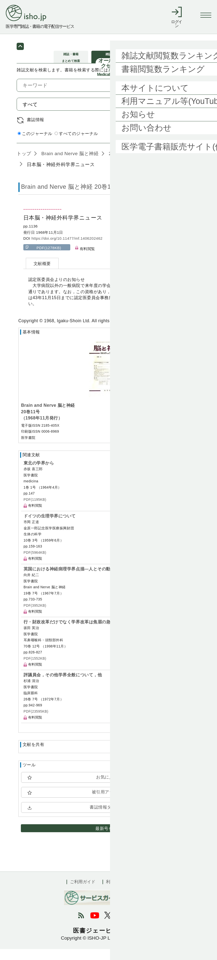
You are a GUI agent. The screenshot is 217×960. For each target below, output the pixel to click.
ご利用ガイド (82, 892)
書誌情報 (35, 130)
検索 (186, 115)
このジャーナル (35, 144)
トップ (24, 164)
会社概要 (142, 892)
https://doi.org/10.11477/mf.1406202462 (67, 249)
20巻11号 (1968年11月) (134, 164)
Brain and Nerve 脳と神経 (69, 164)
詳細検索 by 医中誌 (181, 144)
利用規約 (114, 892)
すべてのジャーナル (76, 144)
